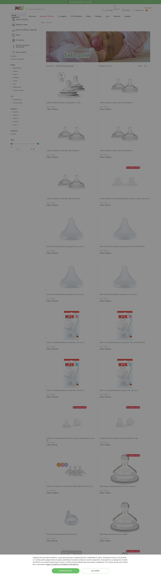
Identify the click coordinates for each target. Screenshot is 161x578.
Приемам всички (65, 571)
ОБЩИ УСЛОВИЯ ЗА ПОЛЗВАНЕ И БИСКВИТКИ (62, 564)
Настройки (95, 571)
